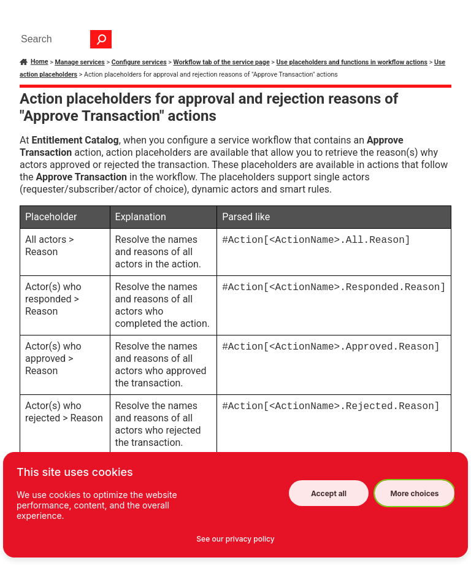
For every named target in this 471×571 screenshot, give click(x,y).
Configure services (139, 62)
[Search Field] (63, 39)
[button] (101, 39)
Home (39, 62)
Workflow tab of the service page (222, 62)
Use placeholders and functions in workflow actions (352, 62)
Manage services (79, 62)
